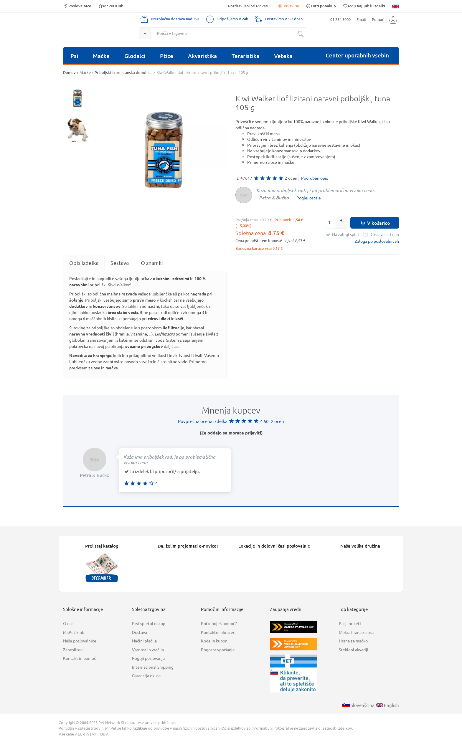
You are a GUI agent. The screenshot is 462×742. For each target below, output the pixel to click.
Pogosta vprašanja (218, 649)
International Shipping (153, 667)
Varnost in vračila (148, 649)
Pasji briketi (350, 623)
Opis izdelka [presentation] (83, 263)
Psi (74, 56)
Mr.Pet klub (73, 632)
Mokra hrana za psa (356, 632)
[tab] (83, 262)
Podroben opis (314, 178)
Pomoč (378, 19)
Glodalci (134, 56)
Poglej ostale (308, 197)
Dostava (139, 632)
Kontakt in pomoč (79, 658)
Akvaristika (202, 56)
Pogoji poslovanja (148, 658)
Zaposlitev (72, 649)
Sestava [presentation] (119, 263)
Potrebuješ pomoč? (219, 623)
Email (361, 19)
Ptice (166, 56)
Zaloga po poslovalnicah (377, 241)
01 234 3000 (340, 19)
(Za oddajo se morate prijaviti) (231, 433)
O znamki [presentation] (152, 263)
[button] (341, 220)
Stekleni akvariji (353, 649)
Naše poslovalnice (79, 640)
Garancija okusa (146, 675)
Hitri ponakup (321, 6)
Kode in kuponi (215, 640)
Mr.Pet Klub (110, 6)
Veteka (283, 56)
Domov (69, 72)
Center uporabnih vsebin (357, 55)
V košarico (374, 222)
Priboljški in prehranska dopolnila (124, 72)
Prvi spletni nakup (148, 623)
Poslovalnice (77, 6)
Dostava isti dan (384, 234)
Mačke (101, 56)
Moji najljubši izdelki (364, 6)
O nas (68, 623)
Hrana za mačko (353, 640)
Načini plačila (144, 640)
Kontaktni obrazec (218, 632)
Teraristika (245, 56)
